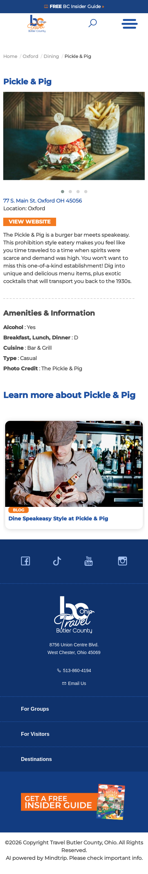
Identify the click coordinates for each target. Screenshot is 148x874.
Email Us (77, 683)
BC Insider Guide (75, 6)
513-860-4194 (77, 670)
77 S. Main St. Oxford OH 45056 (42, 201)
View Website (30, 222)
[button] (62, 191)
